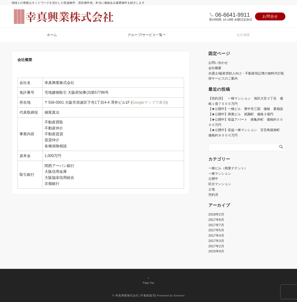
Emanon (179, 295)
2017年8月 (216, 220)
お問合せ (270, 16)
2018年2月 (216, 214)
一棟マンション (219, 173)
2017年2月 (216, 246)
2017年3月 (216, 241)
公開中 (213, 178)
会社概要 (214, 68)
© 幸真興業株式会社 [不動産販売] (134, 295)
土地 (211, 189)
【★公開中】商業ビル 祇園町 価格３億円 (242, 114)
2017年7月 (216, 225)
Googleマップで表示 (149, 102)
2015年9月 (216, 251)
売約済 (213, 194)
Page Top (148, 280)
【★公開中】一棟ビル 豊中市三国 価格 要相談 (245, 109)
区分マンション (219, 184)
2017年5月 (216, 230)
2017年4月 (216, 235)
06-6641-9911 (232, 15)
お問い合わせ (218, 62)
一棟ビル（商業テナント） (227, 168)
